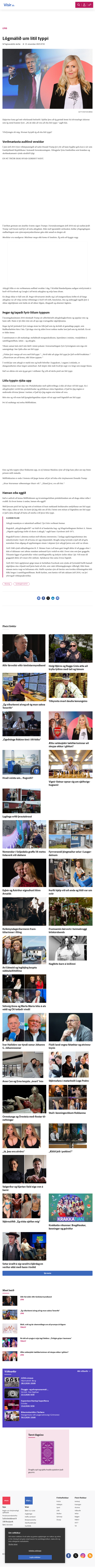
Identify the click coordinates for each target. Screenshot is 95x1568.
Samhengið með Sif (21, 584)
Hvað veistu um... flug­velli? (17, 778)
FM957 (78, 1521)
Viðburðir (79, 1511)
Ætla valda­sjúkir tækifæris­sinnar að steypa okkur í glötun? (44, 1352)
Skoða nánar (13, 1551)
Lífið (60, 1511)
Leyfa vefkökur (49, 1557)
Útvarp (60, 1521)
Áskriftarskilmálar (33, 1523)
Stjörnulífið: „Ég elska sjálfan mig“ (21, 1222)
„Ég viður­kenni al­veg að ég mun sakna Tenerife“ (40, 1311)
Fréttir (60, 1501)
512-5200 (34, 1511)
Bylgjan (78, 1517)
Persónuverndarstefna (11, 1516)
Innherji (79, 1501)
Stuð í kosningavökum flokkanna (67, 1113)
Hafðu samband (33, 1517)
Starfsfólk (30, 1527)
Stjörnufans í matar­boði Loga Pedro (69, 1081)
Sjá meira (47, 1273)
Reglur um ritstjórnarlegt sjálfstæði (12, 1512)
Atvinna (78, 1508)
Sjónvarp (61, 1517)
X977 (78, 1524)
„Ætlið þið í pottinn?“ (60, 1152)
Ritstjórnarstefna (33, 1520)
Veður (78, 1514)
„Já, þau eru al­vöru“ (13, 1152)
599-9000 (10, 1525)
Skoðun (61, 1514)
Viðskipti (61, 1505)
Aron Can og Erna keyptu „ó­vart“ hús (22, 1081)
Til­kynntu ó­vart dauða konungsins (68, 701)
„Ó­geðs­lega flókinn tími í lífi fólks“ (21, 740)
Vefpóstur (30, 1533)
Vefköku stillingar (20, 1557)
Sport (60, 1508)
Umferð (30, 1530)
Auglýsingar (31, 1514)
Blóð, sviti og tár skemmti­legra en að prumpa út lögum (43, 1325)
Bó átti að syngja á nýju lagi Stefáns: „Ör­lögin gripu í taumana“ (46, 1338)
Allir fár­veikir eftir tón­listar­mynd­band (23, 665)
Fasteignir (79, 1505)
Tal (77, 1527)
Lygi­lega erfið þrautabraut (17, 817)
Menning (7, 584)
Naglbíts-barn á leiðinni (62, 964)
